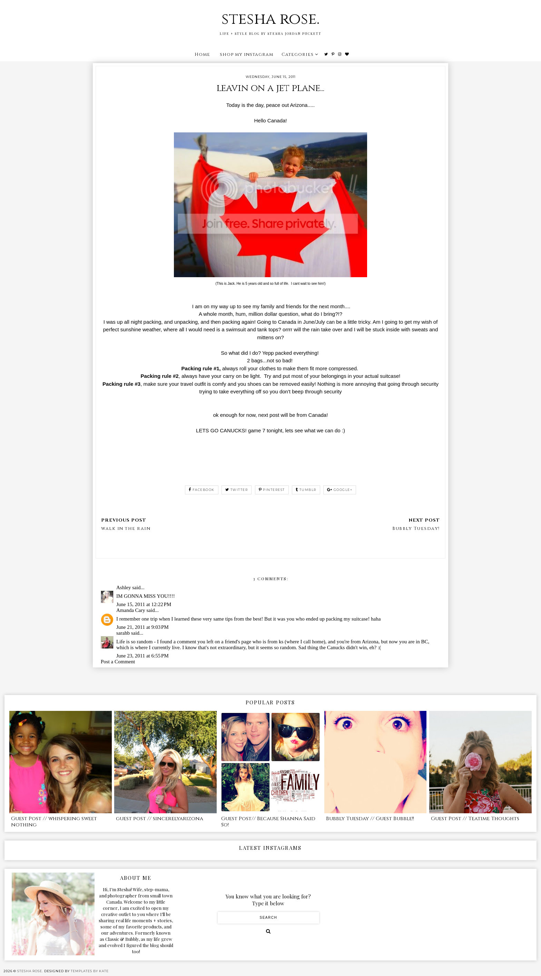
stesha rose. (270, 19)
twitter (236, 490)
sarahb (123, 633)
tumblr (306, 490)
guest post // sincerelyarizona (159, 818)
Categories (298, 54)
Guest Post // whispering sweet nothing (54, 821)
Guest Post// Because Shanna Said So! (268, 821)
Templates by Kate (90, 971)
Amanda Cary (130, 610)
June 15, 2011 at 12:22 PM (143, 604)
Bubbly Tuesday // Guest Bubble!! (370, 818)
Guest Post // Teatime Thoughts (475, 818)
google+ (339, 490)
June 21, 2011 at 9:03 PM (142, 627)
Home (202, 54)
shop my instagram (246, 54)
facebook (202, 490)
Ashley (123, 587)
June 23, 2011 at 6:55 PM (142, 655)
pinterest (272, 490)
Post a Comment (118, 661)
